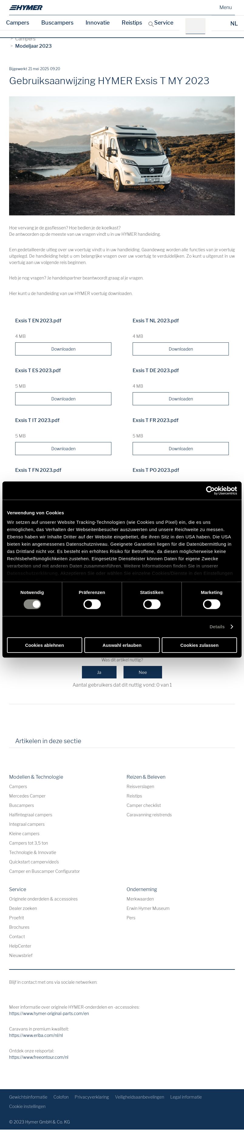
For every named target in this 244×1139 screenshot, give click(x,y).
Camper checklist (144, 805)
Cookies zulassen (199, 645)
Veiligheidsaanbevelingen (139, 1097)
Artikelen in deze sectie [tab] (48, 741)
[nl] (25, 7)
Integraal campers (27, 824)
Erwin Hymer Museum (148, 908)
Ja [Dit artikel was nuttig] (99, 672)
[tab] (94, 743)
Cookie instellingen (27, 1106)
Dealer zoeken (23, 908)
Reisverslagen (140, 786)
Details (217, 626)
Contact (17, 936)
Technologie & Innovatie (32, 852)
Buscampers (57, 22)
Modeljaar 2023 (33, 46)
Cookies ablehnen (44, 645)
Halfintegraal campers (30, 814)
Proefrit (16, 917)
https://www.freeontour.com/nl (38, 1057)
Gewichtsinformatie (28, 1097)
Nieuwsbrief (20, 955)
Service (163, 22)
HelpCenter (20, 946)
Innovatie (98, 22)
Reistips (132, 22)
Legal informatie (186, 1097)
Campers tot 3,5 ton (28, 843)
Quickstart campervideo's (34, 861)
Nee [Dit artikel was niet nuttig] (143, 672)
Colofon (61, 1097)
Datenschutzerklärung (32, 573)
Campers (17, 22)
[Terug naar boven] (229, 1074)
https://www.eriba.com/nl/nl (36, 1035)
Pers (131, 917)
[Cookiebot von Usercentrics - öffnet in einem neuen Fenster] (210, 490)
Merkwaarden (140, 898)
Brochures (19, 927)
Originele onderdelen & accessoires (43, 898)
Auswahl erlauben (122, 645)
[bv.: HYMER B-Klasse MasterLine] (197, 26)
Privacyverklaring (92, 1097)
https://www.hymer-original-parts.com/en (49, 1013)
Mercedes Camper (27, 795)
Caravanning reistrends (149, 814)
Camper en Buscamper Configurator (44, 871)
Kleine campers (24, 833)
